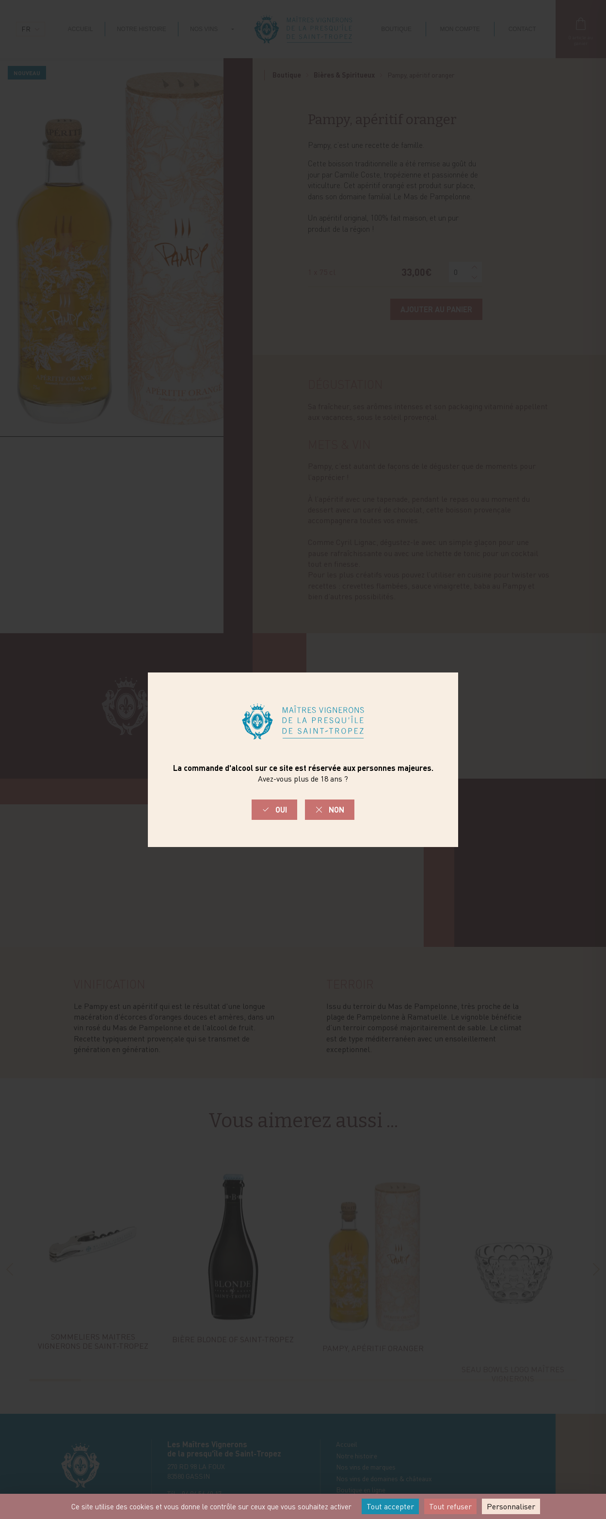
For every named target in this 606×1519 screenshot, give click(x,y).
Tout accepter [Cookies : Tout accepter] (390, 1506)
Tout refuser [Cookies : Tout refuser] (450, 1506)
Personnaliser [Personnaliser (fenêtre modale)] (511, 1506)
